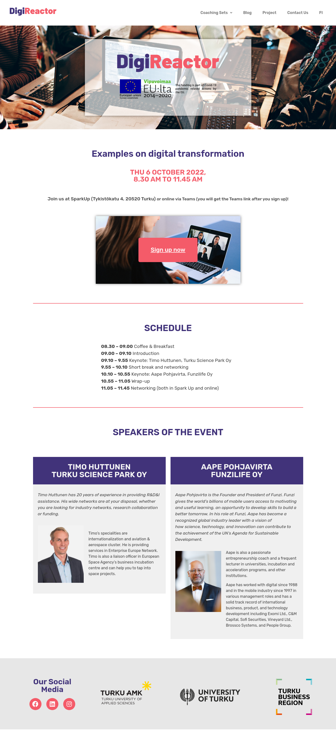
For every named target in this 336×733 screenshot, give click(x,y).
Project (269, 12)
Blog (247, 12)
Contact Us (297, 12)
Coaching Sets (216, 12)
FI (321, 12)
